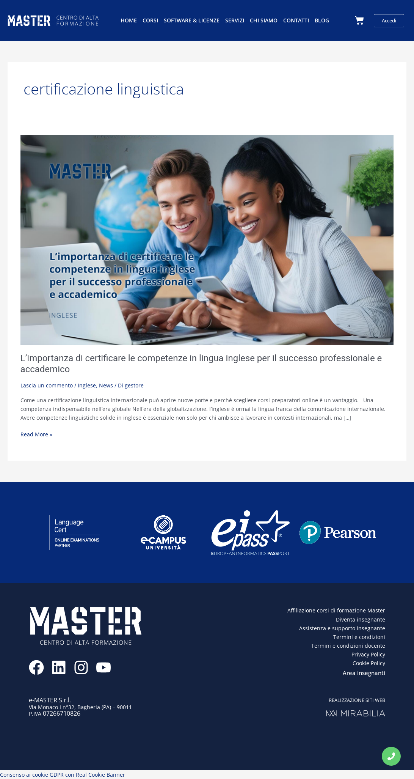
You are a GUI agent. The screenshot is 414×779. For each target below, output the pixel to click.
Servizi (234, 20)
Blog (322, 20)
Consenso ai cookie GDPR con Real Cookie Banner (62, 774)
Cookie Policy (369, 663)
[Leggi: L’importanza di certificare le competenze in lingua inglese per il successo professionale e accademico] (207, 238)
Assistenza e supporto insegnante (342, 628)
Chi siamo (264, 20)
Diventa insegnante (360, 619)
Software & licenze (192, 20)
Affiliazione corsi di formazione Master (336, 610)
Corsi (150, 20)
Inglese (87, 385)
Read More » (36, 434)
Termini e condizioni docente (348, 645)
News (106, 385)
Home (129, 20)
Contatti (296, 20)
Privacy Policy (368, 654)
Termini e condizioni (359, 637)
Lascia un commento (46, 385)
